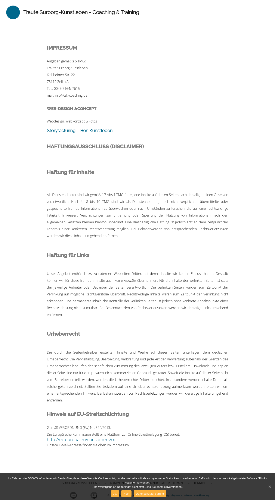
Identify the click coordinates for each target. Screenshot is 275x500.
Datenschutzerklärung (150, 493)
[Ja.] (270, 486)
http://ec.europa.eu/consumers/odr (82, 439)
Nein (126, 493)
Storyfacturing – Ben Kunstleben (79, 131)
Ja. (115, 493)
